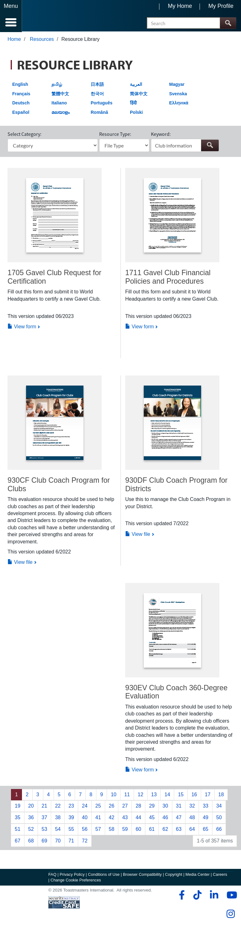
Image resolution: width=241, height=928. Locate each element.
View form (22, 327)
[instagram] (230, 914)
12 (140, 795)
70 (58, 841)
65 (205, 829)
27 (125, 806)
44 (138, 818)
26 (112, 806)
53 (44, 829)
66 (219, 829)
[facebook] (181, 895)
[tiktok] (197, 895)
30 (165, 806)
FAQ (52, 875)
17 (208, 795)
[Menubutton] (11, 16)
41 (98, 818)
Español (20, 112)
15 (181, 795)
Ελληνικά (178, 103)
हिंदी (133, 103)
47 (179, 818)
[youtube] (230, 895)
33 (205, 806)
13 (154, 795)
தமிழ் (56, 84)
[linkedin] (214, 895)
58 (112, 829)
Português (101, 103)
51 (17, 829)
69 (44, 841)
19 (17, 806)
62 (165, 829)
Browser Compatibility (142, 875)
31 (179, 806)
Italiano (59, 103)
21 (44, 806)
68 (31, 841)
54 (58, 829)
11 (127, 795)
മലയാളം (60, 112)
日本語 (97, 84)
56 (85, 829)
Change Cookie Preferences (76, 880)
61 (152, 829)
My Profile (220, 6)
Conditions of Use (104, 875)
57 (98, 829)
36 (31, 818)
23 (71, 806)
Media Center (197, 875)
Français (21, 94)
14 (167, 795)
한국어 (97, 94)
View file (20, 562)
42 (112, 818)
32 (192, 806)
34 (219, 806)
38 (58, 818)
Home (14, 39)
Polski (136, 112)
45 (152, 818)
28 (138, 806)
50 (219, 818)
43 (125, 818)
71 (71, 841)
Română (99, 112)
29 (152, 806)
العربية (136, 84)
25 (98, 806)
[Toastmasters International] (40, 16)
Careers (220, 875)
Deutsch (20, 103)
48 (192, 818)
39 (71, 818)
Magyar (177, 84)
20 (31, 806)
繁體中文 (60, 94)
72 (85, 841)
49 (205, 818)
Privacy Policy (72, 875)
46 (165, 818)
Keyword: (161, 134)
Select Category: (24, 134)
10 (113, 795)
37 (44, 818)
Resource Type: (115, 134)
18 (221, 795)
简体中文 (138, 94)
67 (17, 841)
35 (17, 818)
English (20, 84)
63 (179, 829)
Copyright (173, 875)
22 (58, 806)
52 (31, 829)
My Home (180, 6)
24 (85, 806)
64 (192, 829)
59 (125, 829)
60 (138, 829)
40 (85, 818)
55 (71, 829)
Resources (42, 39)
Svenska (178, 94)
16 (194, 795)
